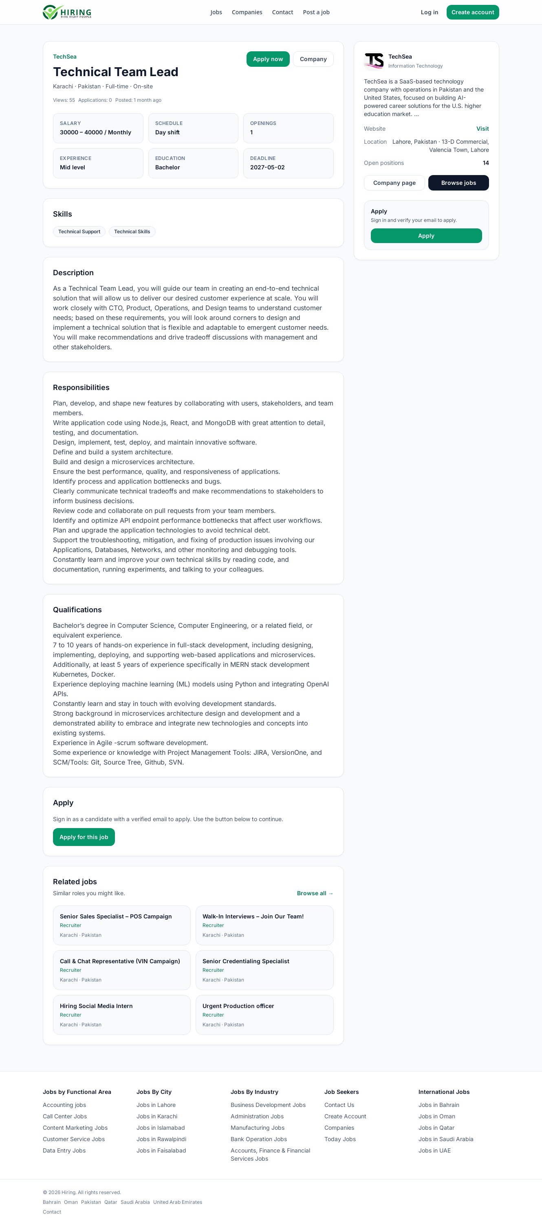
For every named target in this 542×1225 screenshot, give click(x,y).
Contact (282, 12)
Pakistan (91, 1202)
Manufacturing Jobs (257, 1127)
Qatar (110, 1202)
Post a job (316, 12)
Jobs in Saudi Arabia (446, 1138)
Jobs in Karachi (157, 1116)
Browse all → (315, 893)
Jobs (216, 12)
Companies (247, 12)
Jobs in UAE (435, 1150)
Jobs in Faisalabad (161, 1150)
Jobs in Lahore (156, 1104)
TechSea (65, 56)
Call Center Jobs (65, 1116)
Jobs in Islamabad (161, 1127)
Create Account (345, 1116)
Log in (429, 12)
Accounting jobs (64, 1104)
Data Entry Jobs (64, 1150)
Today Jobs (340, 1138)
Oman (71, 1202)
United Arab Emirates (177, 1202)
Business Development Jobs (268, 1104)
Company (313, 58)
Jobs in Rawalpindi (161, 1138)
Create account (473, 12)
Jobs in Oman (437, 1116)
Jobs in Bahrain (439, 1104)
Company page (394, 182)
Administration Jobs (257, 1116)
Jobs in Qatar (436, 1127)
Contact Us (339, 1104)
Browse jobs (458, 182)
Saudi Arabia (135, 1202)
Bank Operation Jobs (259, 1138)
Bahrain (52, 1202)
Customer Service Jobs (74, 1138)
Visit (482, 128)
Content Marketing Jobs (75, 1127)
